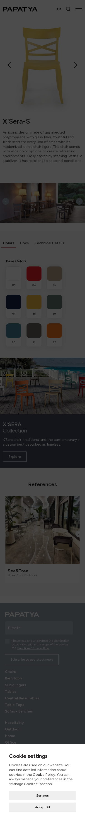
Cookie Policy (44, 774)
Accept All (42, 806)
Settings (42, 795)
